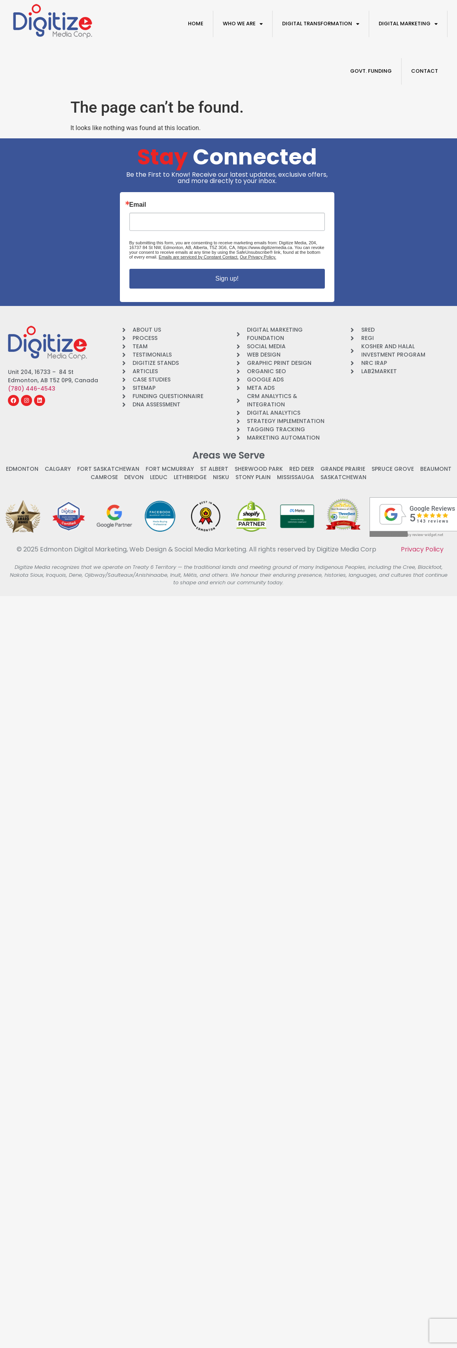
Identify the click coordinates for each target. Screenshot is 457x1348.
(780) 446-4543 (31, 389)
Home (195, 23)
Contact (424, 71)
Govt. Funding (371, 71)
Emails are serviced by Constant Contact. (199, 257)
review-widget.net (427, 534)
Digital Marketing (408, 23)
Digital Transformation (320, 23)
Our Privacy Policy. (258, 257)
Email (137, 205)
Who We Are (243, 23)
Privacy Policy (422, 549)
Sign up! (227, 278)
